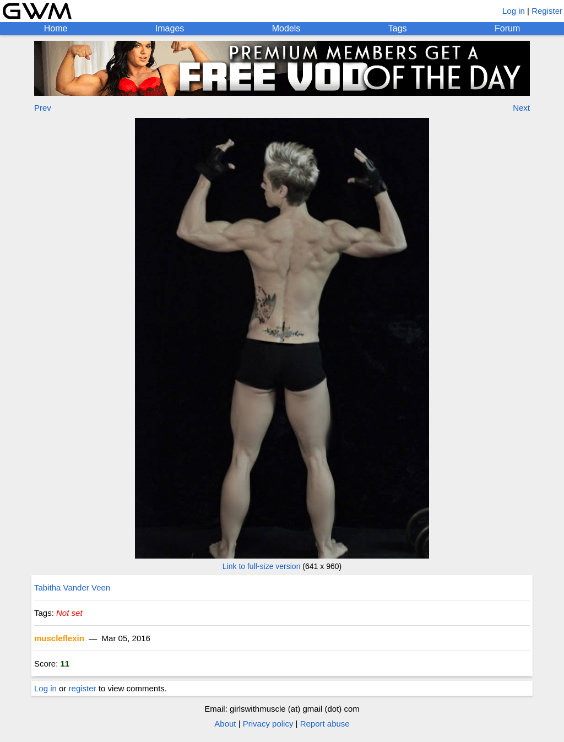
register (82, 688)
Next (521, 107)
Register (547, 10)
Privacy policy (268, 723)
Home (56, 28)
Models (286, 28)
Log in (513, 10)
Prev (42, 107)
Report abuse (325, 723)
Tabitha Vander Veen (72, 587)
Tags (397, 28)
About (225, 723)
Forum (507, 28)
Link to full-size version (262, 566)
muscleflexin (59, 638)
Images (169, 28)
